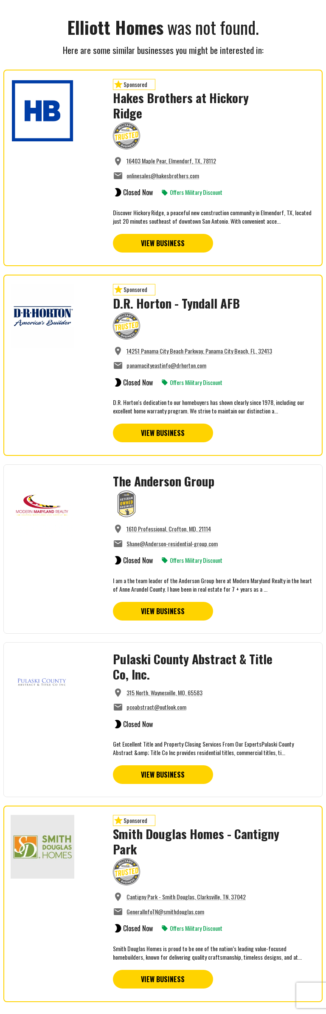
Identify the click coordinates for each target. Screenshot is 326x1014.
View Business (163, 243)
